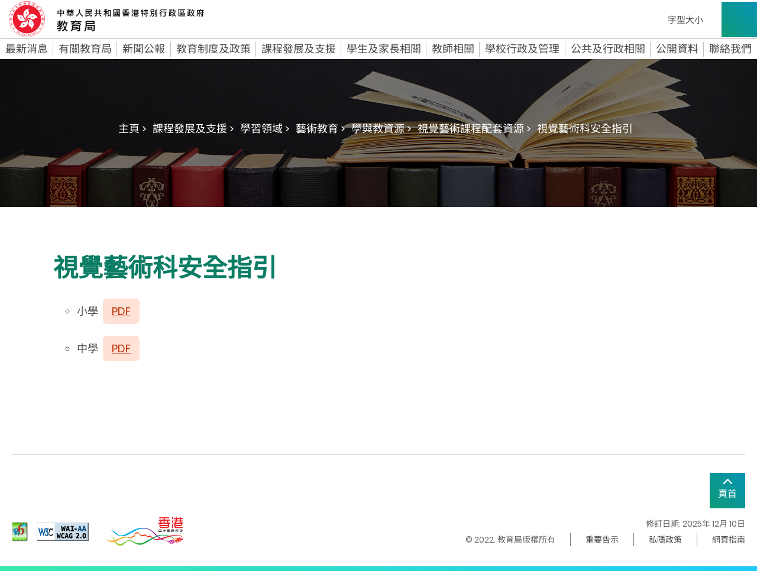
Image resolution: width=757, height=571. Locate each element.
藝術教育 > (320, 128)
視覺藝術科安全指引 (585, 128)
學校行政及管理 (522, 49)
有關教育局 (85, 49)
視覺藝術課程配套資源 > (474, 128)
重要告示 (602, 540)
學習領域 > (265, 128)
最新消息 (26, 49)
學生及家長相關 (384, 49)
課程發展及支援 (298, 49)
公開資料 (677, 49)
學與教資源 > (381, 128)
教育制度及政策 (213, 49)
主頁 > (132, 128)
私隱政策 (665, 540)
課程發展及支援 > (193, 128)
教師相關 (453, 49)
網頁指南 (728, 540)
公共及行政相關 (608, 49)
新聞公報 (143, 49)
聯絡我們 (730, 49)
